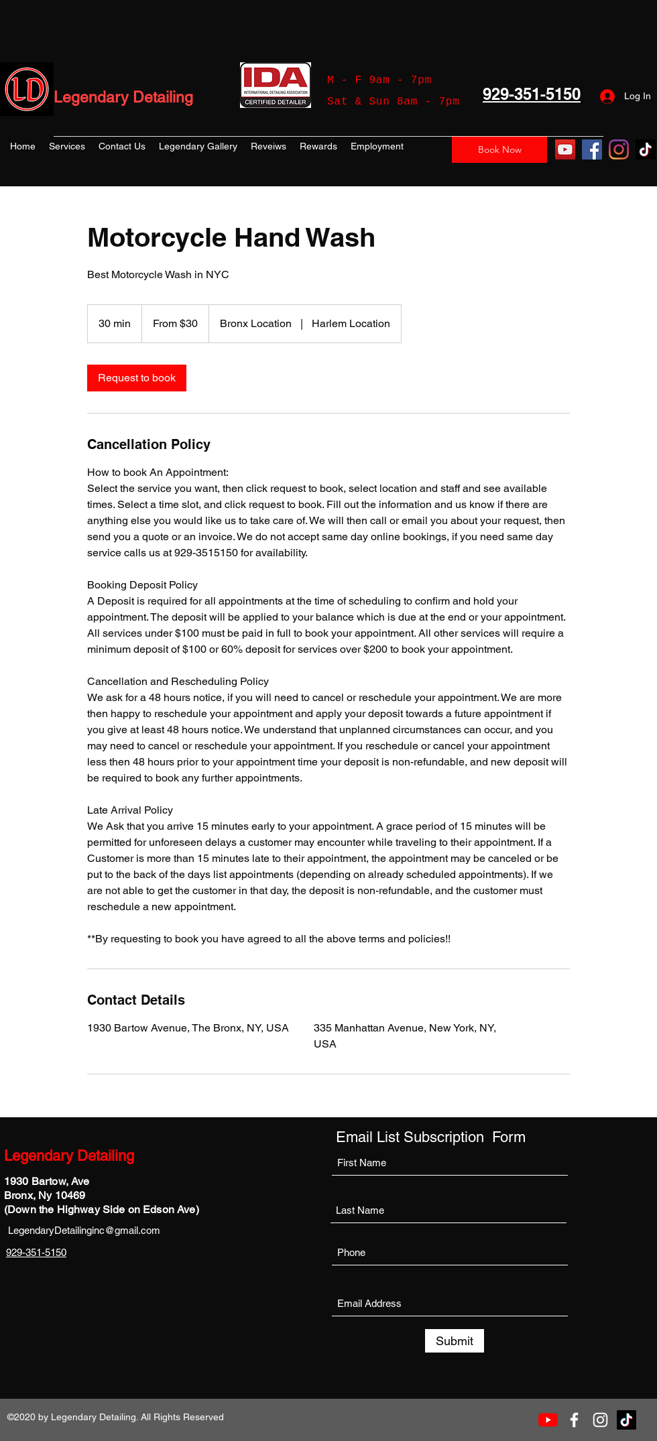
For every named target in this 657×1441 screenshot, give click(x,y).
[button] (67, 146)
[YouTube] (565, 149)
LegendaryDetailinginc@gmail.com (84, 1230)
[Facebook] (592, 149)
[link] (136, 378)
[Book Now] (499, 149)
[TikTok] (646, 149)
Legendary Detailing (123, 97)
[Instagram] (619, 149)
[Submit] (454, 1341)
